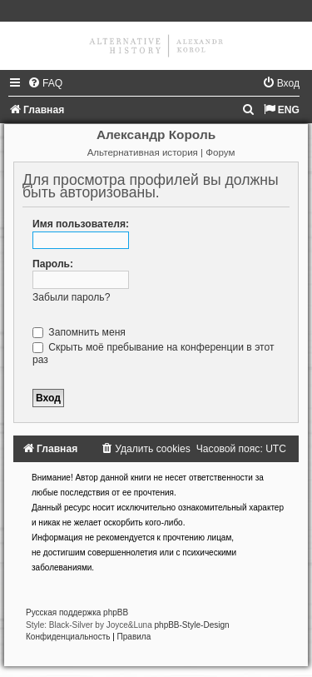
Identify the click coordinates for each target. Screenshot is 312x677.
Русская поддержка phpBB (77, 612)
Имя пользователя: (80, 224)
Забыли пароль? (71, 297)
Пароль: (52, 264)
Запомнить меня (79, 332)
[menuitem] (44, 83)
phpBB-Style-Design (192, 625)
